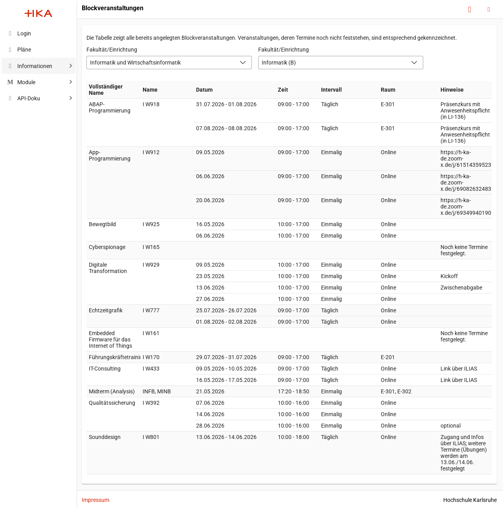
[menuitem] (38, 33)
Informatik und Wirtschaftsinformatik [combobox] (135, 62)
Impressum (95, 500)
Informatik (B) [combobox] (279, 62)
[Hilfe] (469, 9)
